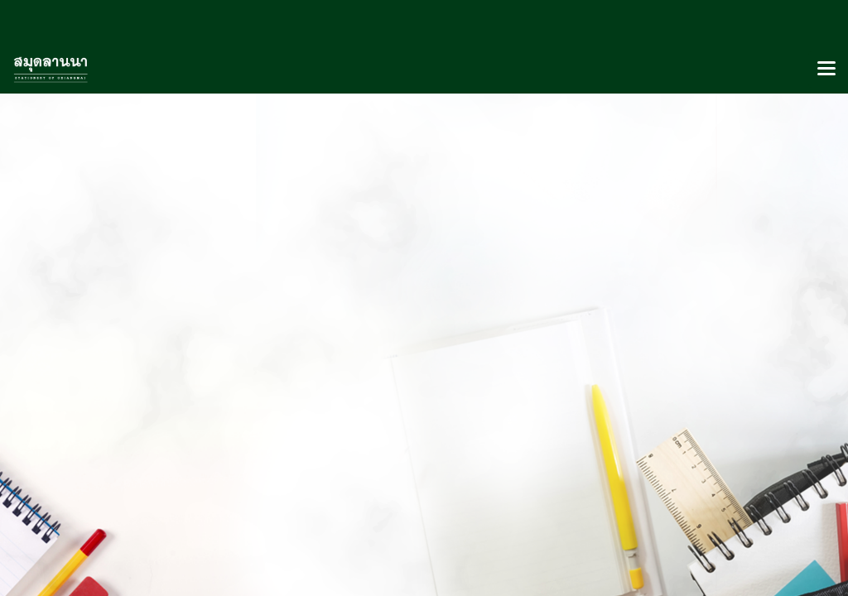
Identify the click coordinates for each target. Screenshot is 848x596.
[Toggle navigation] (826, 69)
